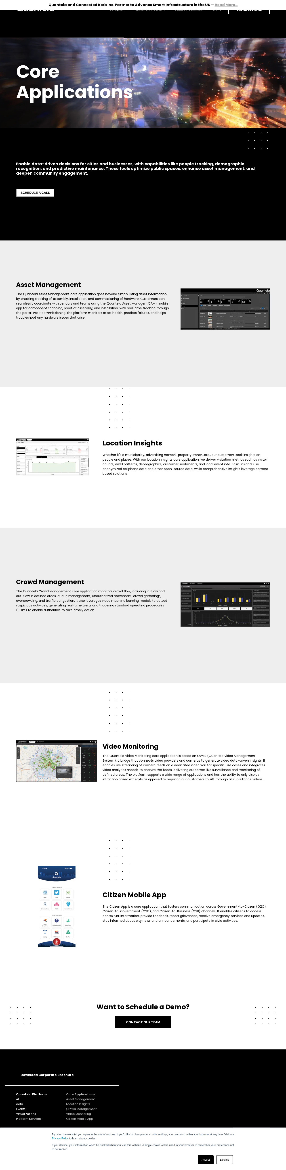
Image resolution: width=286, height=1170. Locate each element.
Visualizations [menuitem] (26, 1114)
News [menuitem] (213, 23)
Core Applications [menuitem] (80, 1094)
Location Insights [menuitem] (78, 1104)
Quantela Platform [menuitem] (146, 23)
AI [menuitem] (17, 1099)
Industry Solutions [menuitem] (185, 23)
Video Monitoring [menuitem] (78, 1114)
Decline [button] (224, 1159)
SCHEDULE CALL (247, 23)
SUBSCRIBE (251, 1094)
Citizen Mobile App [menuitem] (79, 1119)
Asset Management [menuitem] (80, 1099)
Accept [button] (206, 1159)
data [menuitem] (19, 1104)
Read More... (226, 4)
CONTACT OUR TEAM (143, 1022)
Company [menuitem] (113, 23)
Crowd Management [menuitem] (81, 1109)
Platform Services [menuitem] (29, 1119)
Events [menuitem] (20, 1109)
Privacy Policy (60, 1138)
